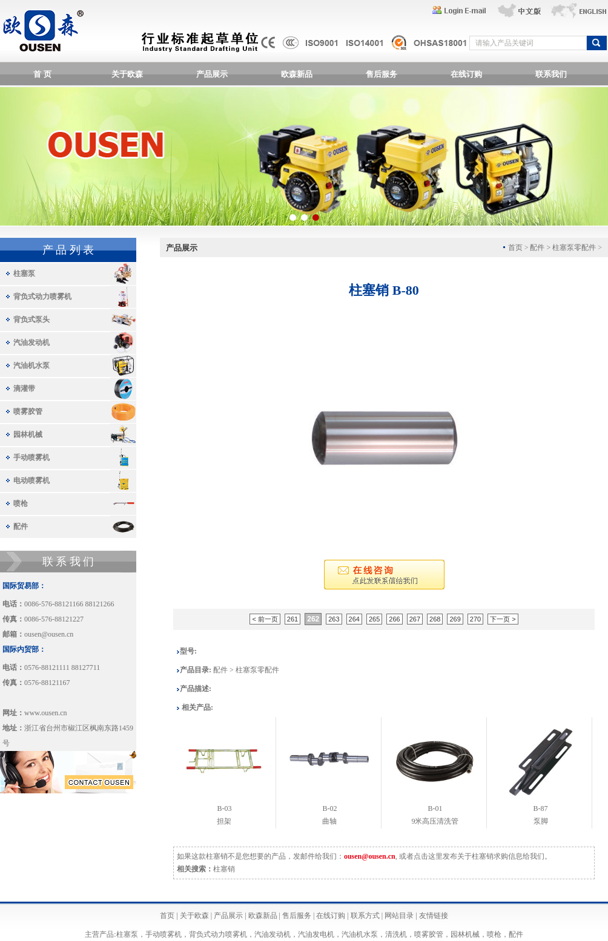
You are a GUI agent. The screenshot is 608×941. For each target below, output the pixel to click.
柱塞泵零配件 (574, 247)
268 (434, 619)
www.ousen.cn (45, 713)
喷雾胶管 (27, 411)
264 (354, 619)
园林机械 (27, 434)
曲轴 (329, 821)
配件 (20, 526)
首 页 (42, 74)
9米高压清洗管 (434, 821)
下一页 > (502, 619)
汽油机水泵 (31, 365)
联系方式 (365, 915)
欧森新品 (296, 74)
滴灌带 (24, 388)
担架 (224, 821)
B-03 (224, 808)
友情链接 (433, 915)
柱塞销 (224, 869)
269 (454, 619)
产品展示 (212, 74)
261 (292, 619)
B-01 (435, 808)
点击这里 (428, 856)
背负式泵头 (31, 319)
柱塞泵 (24, 273)
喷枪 (20, 503)
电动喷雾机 (31, 480)
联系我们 (551, 74)
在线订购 (466, 74)
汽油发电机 (316, 934)
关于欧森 (127, 74)
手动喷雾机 (31, 457)
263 (333, 619)
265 (374, 619)
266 (394, 619)
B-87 (541, 808)
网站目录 (399, 915)
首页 (167, 915)
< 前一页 (264, 619)
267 (414, 619)
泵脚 (541, 821)
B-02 (329, 808)
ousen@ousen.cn (48, 634)
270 (475, 619)
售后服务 (381, 74)
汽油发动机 (31, 342)
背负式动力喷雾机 (42, 296)
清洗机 (396, 934)
